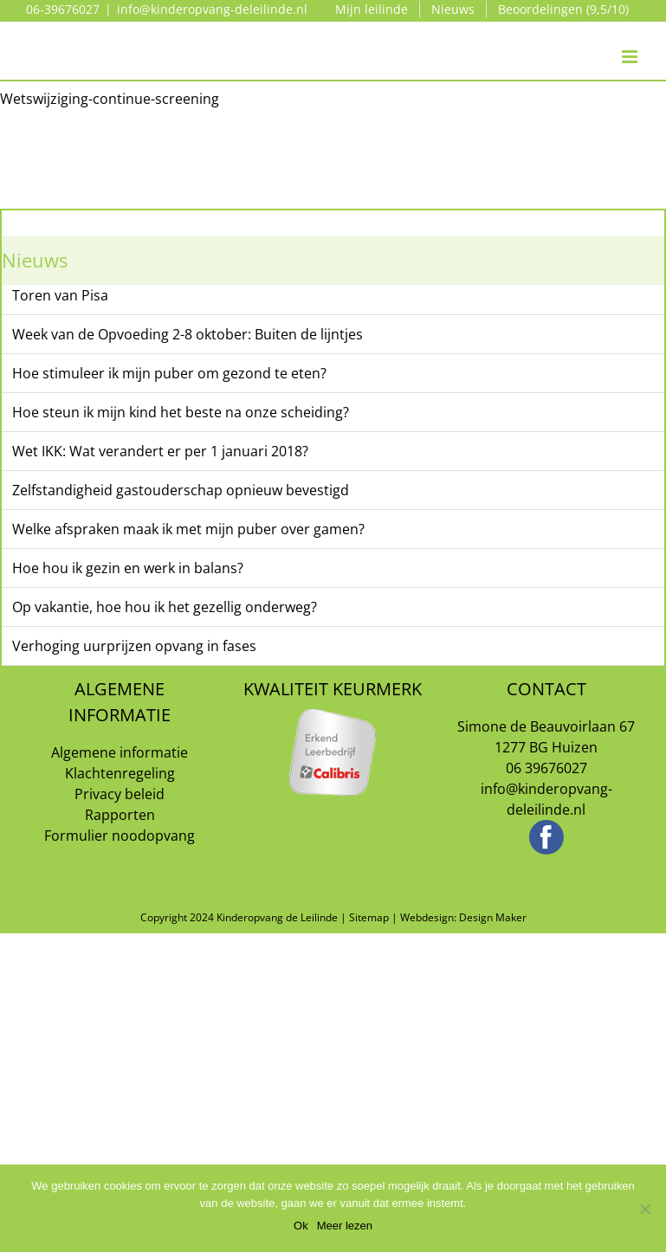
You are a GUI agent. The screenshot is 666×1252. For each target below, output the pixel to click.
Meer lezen (344, 1225)
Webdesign (427, 917)
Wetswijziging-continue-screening (109, 98)
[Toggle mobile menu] (631, 39)
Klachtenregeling (120, 773)
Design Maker (493, 917)
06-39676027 (63, 9)
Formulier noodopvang (119, 835)
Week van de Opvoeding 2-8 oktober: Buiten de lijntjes (187, 334)
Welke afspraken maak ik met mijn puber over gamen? (188, 529)
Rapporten (120, 814)
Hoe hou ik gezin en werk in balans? (127, 568)
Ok (301, 1225)
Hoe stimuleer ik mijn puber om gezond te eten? (169, 373)
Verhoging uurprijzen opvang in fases (134, 645)
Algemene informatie (119, 752)
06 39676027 (546, 768)
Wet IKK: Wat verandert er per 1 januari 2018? (160, 451)
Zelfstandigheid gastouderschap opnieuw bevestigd (180, 490)
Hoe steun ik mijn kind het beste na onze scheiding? (180, 412)
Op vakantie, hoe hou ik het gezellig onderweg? (164, 606)
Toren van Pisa (60, 295)
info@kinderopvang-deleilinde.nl (212, 9)
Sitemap (369, 917)
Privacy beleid (119, 793)
